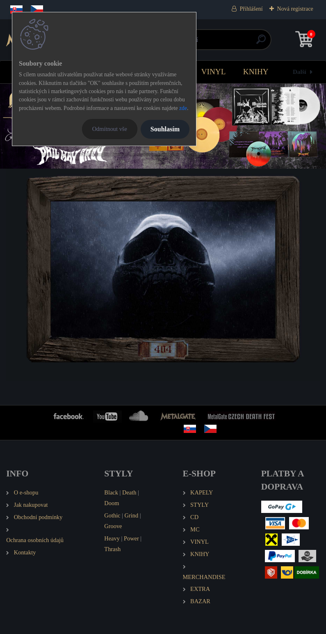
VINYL (213, 71)
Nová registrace (295, 9)
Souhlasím (165, 129)
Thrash (112, 549)
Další (299, 71)
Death (129, 492)
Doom (111, 503)
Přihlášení (251, 9)
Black (111, 492)
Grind (132, 515)
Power (131, 538)
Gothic (112, 515)
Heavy (112, 538)
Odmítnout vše (109, 129)
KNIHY (256, 71)
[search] (261, 42)
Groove (113, 526)
